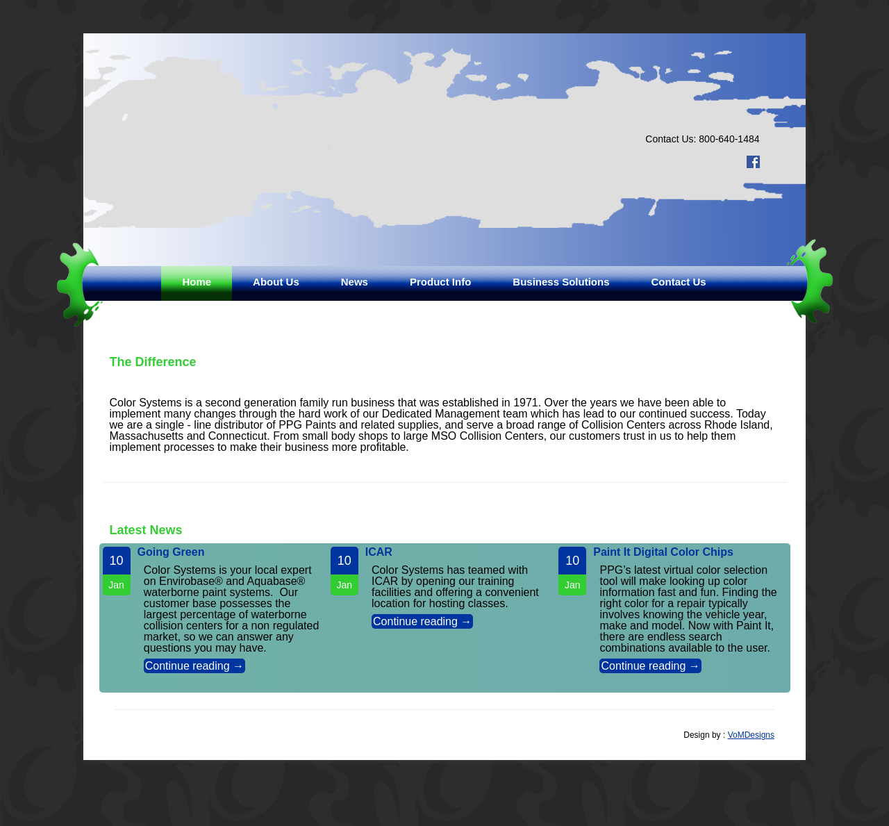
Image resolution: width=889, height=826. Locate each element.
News (354, 282)
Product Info (440, 282)
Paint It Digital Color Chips (663, 552)
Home (196, 282)
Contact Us (678, 282)
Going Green (171, 552)
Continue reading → (194, 666)
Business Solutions (561, 282)
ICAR (378, 552)
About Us (276, 282)
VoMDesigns (751, 735)
